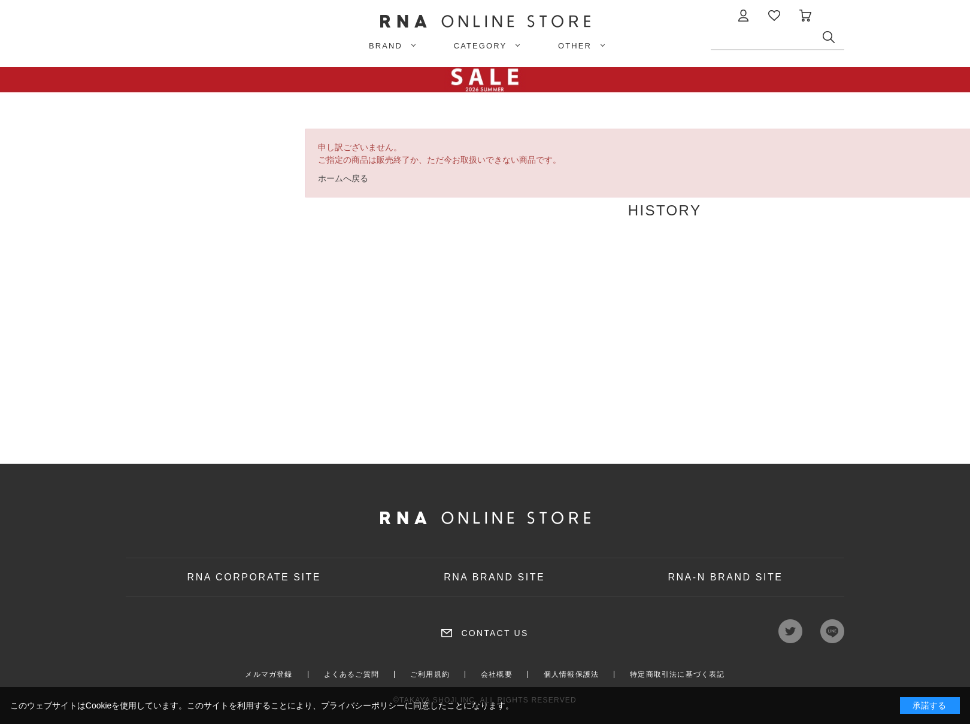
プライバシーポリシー (363, 705)
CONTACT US (494, 633)
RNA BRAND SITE (494, 577)
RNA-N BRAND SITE (725, 577)
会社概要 (497, 674)
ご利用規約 (430, 674)
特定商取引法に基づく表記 (677, 674)
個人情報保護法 (571, 674)
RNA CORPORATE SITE (254, 577)
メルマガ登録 (268, 674)
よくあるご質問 (351, 674)
